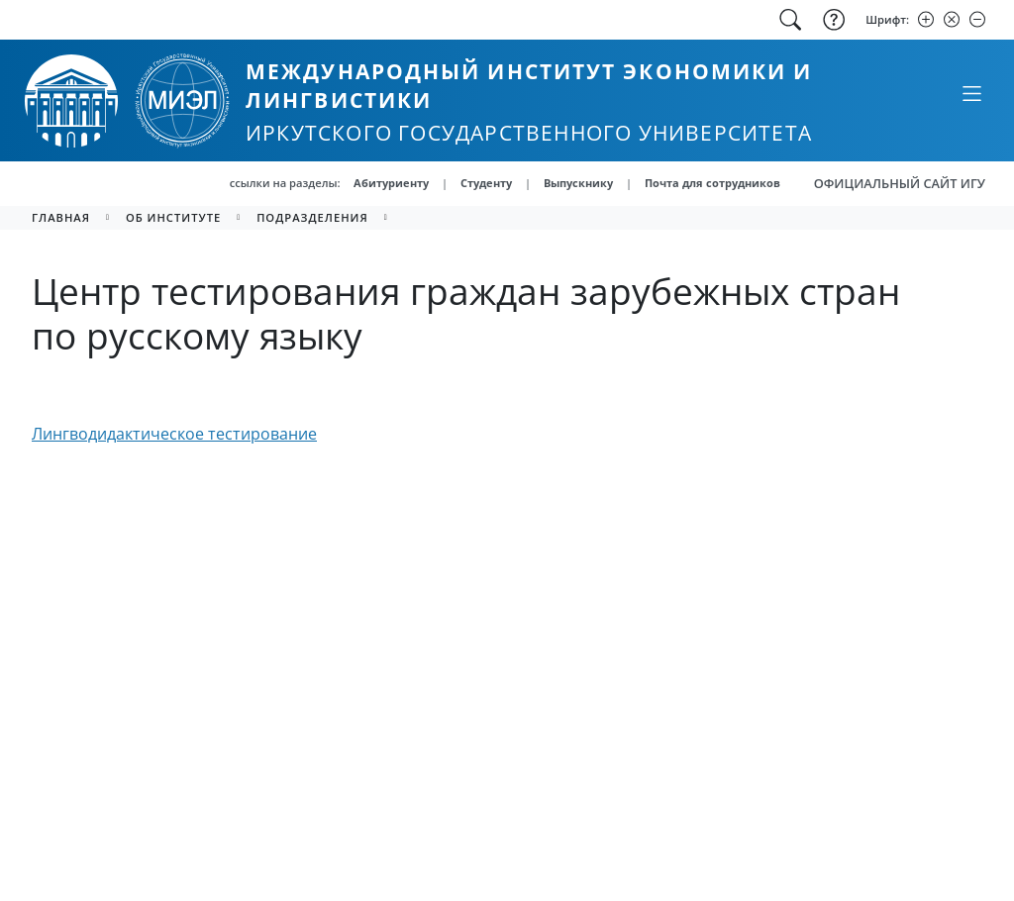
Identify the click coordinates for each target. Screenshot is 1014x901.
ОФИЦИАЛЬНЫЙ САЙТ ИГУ (899, 183)
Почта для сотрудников (712, 182)
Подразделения (312, 217)
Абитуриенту (391, 182)
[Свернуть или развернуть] (971, 93)
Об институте (173, 217)
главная (61, 217)
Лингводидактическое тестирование (174, 434)
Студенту (486, 182)
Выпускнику (578, 182)
